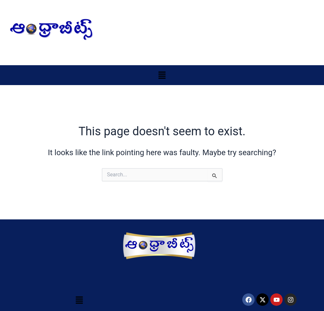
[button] (161, 74)
